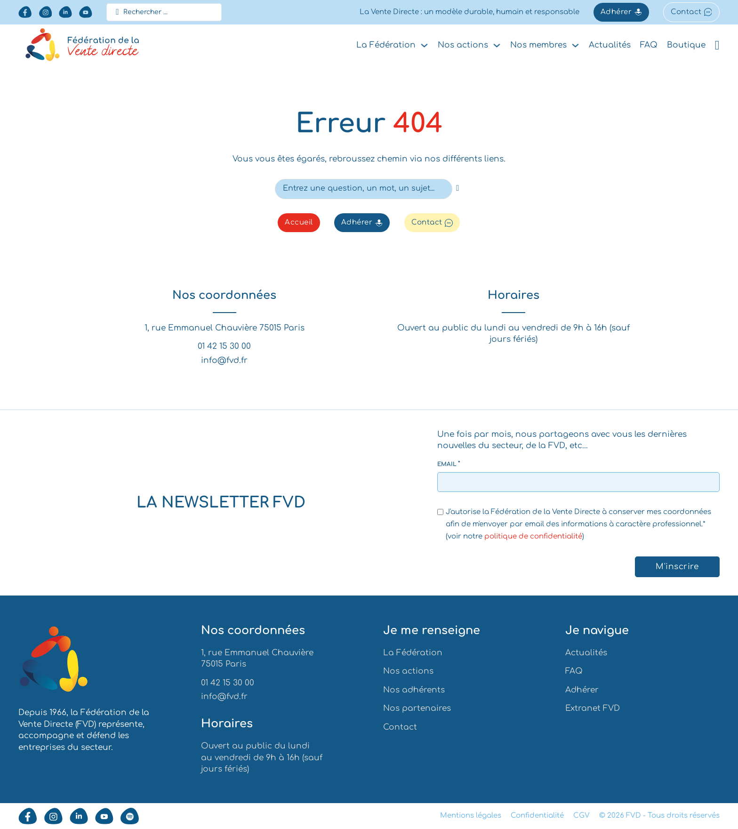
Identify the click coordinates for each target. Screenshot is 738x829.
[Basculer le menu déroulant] (424, 45)
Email (447, 463)
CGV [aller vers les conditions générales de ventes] (581, 816)
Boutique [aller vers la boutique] (686, 44)
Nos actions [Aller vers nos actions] (408, 671)
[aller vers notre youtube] (85, 12)
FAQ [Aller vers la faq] (574, 671)
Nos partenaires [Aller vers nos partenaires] (417, 708)
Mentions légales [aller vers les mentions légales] (470, 816)
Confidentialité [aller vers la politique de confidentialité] (537, 816)
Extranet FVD (592, 708)
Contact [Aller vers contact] (400, 727)
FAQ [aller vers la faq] (649, 44)
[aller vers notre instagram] (45, 12)
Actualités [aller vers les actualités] (610, 44)
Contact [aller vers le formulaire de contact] (691, 12)
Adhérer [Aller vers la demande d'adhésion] (621, 12)
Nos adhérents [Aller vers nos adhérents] (414, 689)
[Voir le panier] (717, 45)
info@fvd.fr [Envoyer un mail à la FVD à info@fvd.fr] (224, 360)
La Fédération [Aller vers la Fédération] (412, 652)
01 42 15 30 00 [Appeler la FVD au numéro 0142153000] (224, 347)
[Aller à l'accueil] (53, 661)
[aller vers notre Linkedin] (65, 12)
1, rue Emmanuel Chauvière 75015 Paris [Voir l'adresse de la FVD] (224, 328)
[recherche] (457, 188)
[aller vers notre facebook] (25, 12)
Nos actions (463, 44)
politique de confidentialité (533, 536)
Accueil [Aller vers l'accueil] (299, 223)
